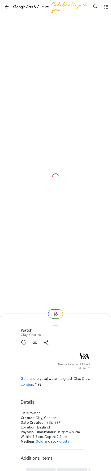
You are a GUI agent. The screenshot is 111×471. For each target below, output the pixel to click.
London (27, 384)
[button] (6, 6)
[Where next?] (55, 314)
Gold (25, 379)
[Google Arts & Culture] (51, 6)
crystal (64, 441)
